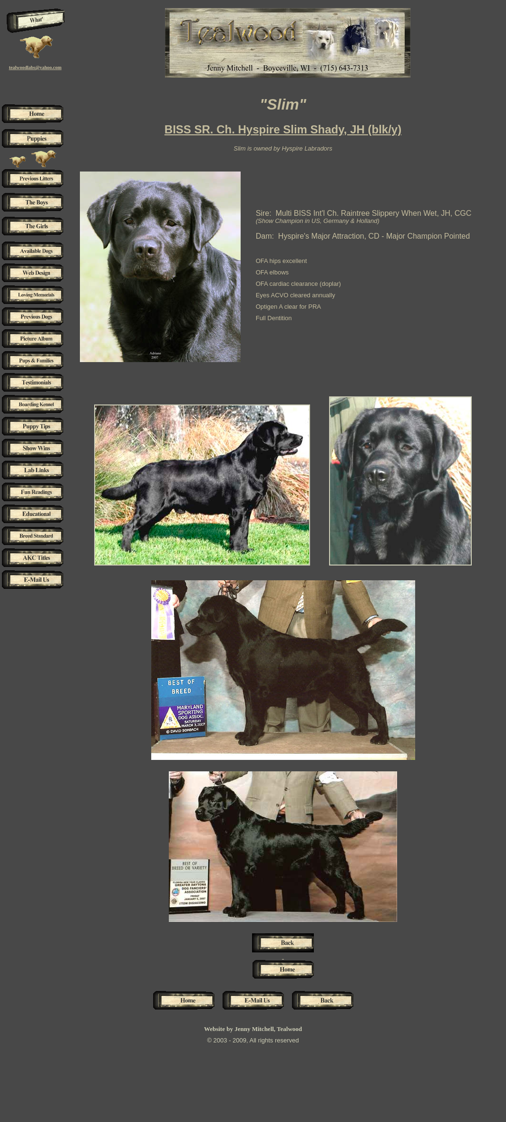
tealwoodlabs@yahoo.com (35, 67)
